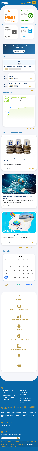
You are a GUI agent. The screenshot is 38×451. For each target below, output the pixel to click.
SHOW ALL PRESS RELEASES (27, 247)
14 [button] (14, 272)
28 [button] (15, 280)
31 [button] (27, 280)
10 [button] (27, 268)
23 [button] (23, 276)
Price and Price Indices (15, 69)
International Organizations (24, 394)
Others (16, 78)
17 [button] (27, 272)
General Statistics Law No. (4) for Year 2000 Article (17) (18, 411)
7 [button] (14, 268)
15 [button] (19, 272)
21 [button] (14, 276)
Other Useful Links (7, 403)
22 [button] (19, 276)
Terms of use (4, 450)
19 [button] (6, 276)
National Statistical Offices (25, 404)
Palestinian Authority (8, 394)
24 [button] (27, 276)
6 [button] (10, 268)
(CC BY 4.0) (30, 448)
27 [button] (10, 280)
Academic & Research (9, 401)
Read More (32, 168)
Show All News (30, 91)
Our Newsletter (7, 435)
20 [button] (10, 276)
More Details (31, 129)
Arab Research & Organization (24, 398)
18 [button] (31, 272)
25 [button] (32, 276)
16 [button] (23, 272)
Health (16, 86)
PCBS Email (6, 405)
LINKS (4, 391)
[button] (34, 2)
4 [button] (31, 263)
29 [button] (19, 280)
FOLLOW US (6, 426)
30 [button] (23, 280)
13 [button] (10, 272)
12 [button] (6, 272)
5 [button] (6, 268)
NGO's (4, 396)
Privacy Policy (13, 450)
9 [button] (23, 268)
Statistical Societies (25, 402)
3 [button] (27, 263)
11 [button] (31, 268)
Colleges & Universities (9, 398)
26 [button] (6, 280)
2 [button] (23, 263)
